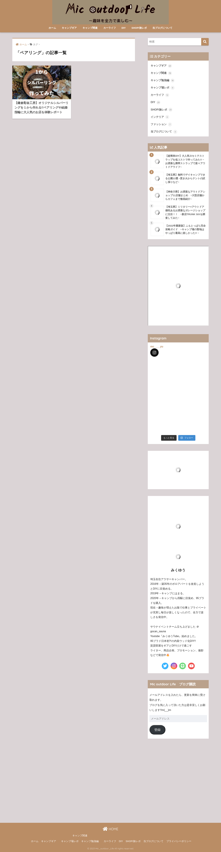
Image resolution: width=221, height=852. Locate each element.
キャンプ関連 (90, 27)
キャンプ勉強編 (163, 80)
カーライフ (109, 27)
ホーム (52, 27)
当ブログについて (162, 27)
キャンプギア (69, 27)
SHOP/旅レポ (139, 27)
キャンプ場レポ (163, 88)
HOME (110, 829)
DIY (123, 27)
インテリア (160, 117)
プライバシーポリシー (178, 841)
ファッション (161, 124)
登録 (157, 729)
